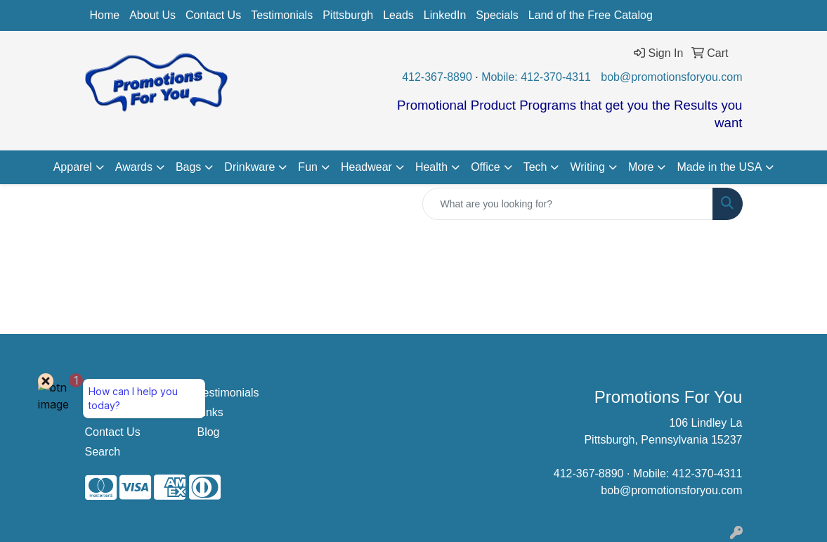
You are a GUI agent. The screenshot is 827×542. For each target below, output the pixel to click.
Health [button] (431, 167)
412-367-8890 (437, 77)
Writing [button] (587, 167)
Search (103, 452)
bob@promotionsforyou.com (671, 77)
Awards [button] (133, 167)
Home (105, 15)
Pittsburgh (348, 15)
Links (210, 412)
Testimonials (282, 15)
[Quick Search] (567, 204)
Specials (497, 15)
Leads (398, 15)
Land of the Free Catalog (590, 15)
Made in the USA (719, 167)
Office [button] (485, 167)
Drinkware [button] (249, 167)
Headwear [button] (366, 167)
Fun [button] (308, 167)
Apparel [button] (72, 167)
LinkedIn (445, 15)
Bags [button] (188, 167)
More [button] (640, 167)
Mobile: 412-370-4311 (536, 77)
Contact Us (213, 15)
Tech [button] (535, 167)
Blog (208, 432)
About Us (152, 15)
